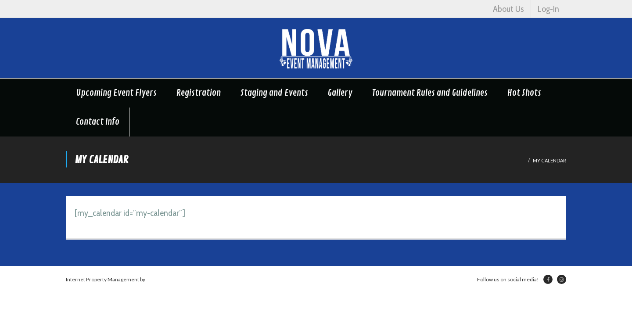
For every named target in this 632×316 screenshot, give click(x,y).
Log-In (548, 9)
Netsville (156, 279)
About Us (508, 9)
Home (517, 160)
